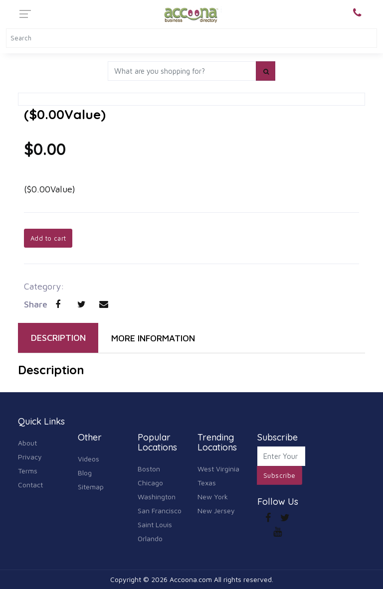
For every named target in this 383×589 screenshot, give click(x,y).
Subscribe (279, 475)
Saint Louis (155, 524)
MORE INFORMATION (153, 338)
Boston (149, 468)
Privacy (30, 456)
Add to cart (48, 238)
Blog (85, 472)
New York (212, 496)
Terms (27, 470)
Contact (30, 484)
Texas (206, 482)
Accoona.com (191, 579)
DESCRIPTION (58, 337)
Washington (157, 496)
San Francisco (160, 510)
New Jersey (216, 510)
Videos (88, 458)
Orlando (150, 538)
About (27, 443)
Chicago (150, 482)
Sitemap (91, 486)
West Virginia (218, 468)
